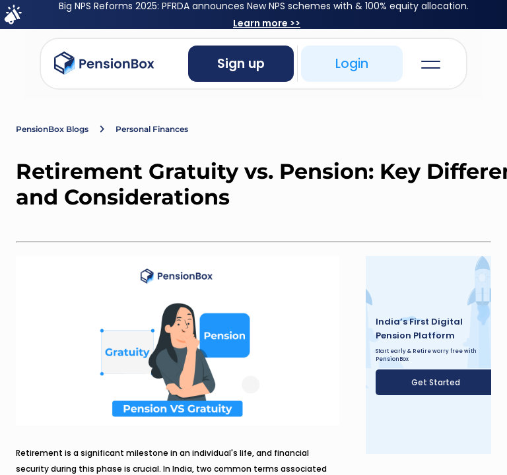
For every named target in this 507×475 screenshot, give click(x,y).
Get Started (436, 382)
